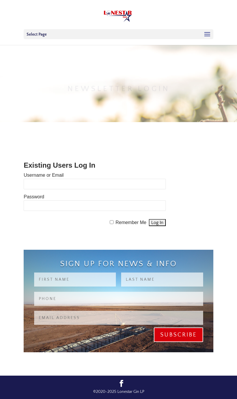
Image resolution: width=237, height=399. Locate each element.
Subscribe (178, 335)
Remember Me (131, 222)
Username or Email (44, 175)
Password (34, 196)
